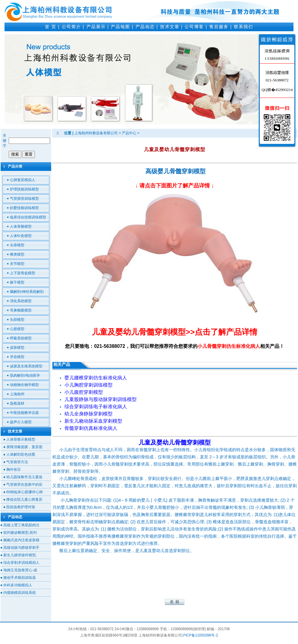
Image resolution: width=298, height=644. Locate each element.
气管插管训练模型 (24, 198)
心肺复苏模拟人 (22, 180)
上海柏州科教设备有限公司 (96, 133)
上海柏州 (17, 394)
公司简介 (71, 26)
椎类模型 (17, 254)
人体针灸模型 (21, 236)
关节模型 (17, 264)
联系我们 (243, 26)
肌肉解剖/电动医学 (25, 375)
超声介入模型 (21, 422)
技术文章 (169, 26)
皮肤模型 (17, 347)
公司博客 (194, 26)
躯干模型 (17, 282)
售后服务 (218, 26)
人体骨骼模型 (21, 226)
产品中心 (129, 133)
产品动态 (145, 26)
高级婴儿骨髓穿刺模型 (175, 171)
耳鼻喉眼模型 (21, 310)
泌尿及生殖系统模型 (26, 366)
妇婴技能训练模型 (24, 208)
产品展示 (96, 26)
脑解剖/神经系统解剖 (26, 292)
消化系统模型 (21, 301)
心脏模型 (17, 329)
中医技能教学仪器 (24, 413)
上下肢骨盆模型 (22, 273)
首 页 (50, 26)
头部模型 (17, 319)
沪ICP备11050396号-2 (200, 635)
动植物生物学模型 (24, 385)
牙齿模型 (17, 357)
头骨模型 (17, 245)
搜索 (15, 154)
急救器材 (17, 403)
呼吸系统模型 (21, 338)
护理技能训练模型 (24, 189)
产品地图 (120, 26)
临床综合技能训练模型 (28, 217)
